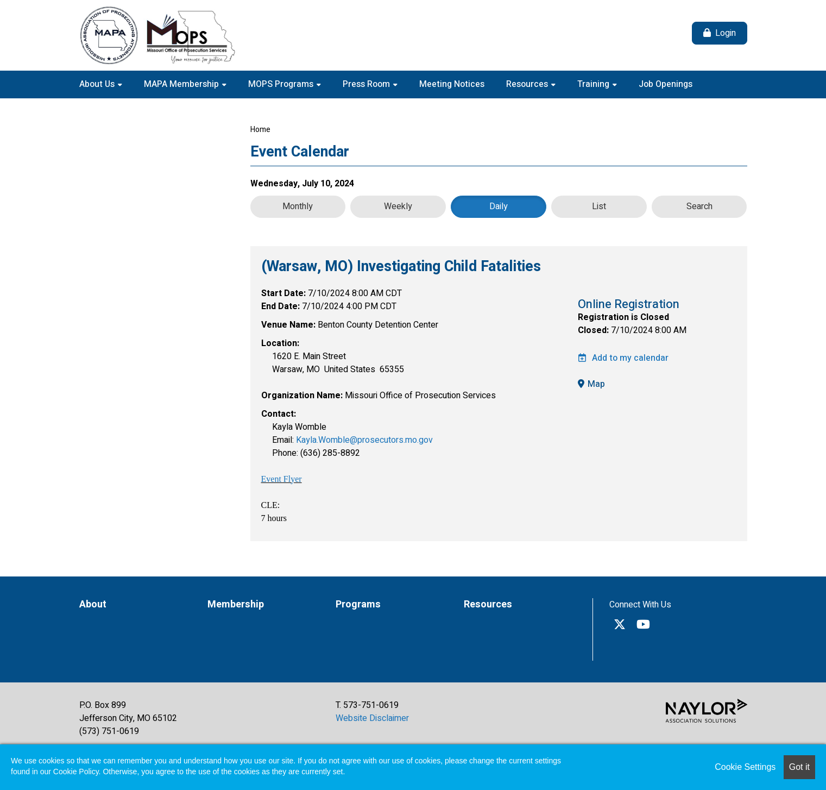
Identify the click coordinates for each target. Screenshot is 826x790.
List (599, 206)
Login (725, 33)
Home (260, 129)
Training (594, 84)
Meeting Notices (451, 84)
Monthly (297, 206)
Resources (528, 84)
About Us (98, 84)
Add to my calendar (623, 358)
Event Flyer (281, 479)
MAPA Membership (182, 84)
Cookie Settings (745, 767)
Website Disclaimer (372, 718)
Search (699, 206)
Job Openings (665, 84)
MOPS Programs (282, 84)
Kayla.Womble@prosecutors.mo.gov (364, 440)
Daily (498, 206)
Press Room (367, 84)
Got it (799, 767)
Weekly (398, 206)
